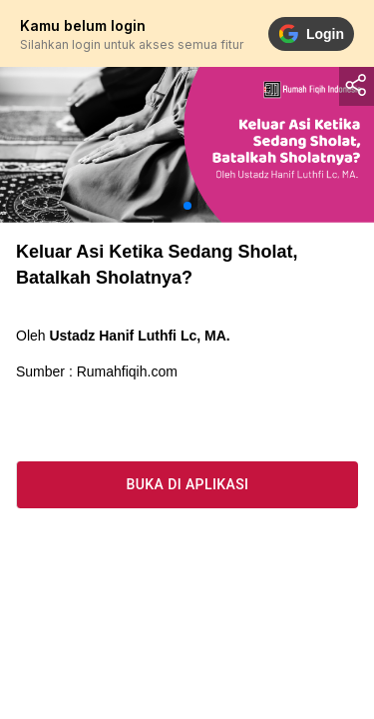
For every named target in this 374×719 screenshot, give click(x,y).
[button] (187, 206)
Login (311, 34)
